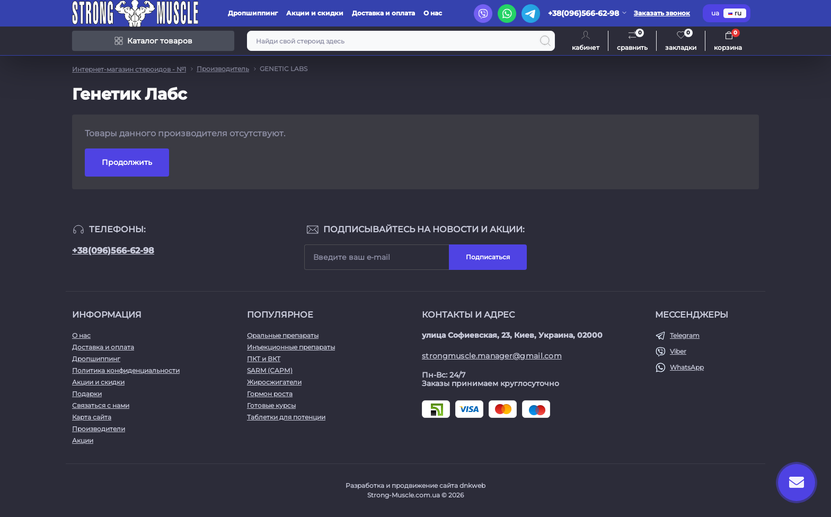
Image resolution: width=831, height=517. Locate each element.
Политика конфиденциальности (126, 370)
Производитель (223, 69)
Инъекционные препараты (291, 347)
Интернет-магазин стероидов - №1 (129, 69)
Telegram (685, 335)
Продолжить (127, 162)
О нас (432, 13)
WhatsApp (687, 367)
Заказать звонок (662, 13)
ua (715, 13)
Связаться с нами (100, 405)
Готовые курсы (271, 405)
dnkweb (472, 485)
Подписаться (488, 257)
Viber (678, 351)
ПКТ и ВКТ (263, 359)
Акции (82, 440)
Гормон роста (270, 394)
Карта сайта (91, 417)
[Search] (545, 41)
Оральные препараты (283, 335)
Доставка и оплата (383, 13)
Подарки (87, 394)
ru (734, 13)
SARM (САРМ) (270, 370)
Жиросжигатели (274, 382)
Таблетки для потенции (286, 417)
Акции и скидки (314, 13)
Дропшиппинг (253, 13)
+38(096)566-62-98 (113, 251)
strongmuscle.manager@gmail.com (492, 356)
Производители (98, 429)
